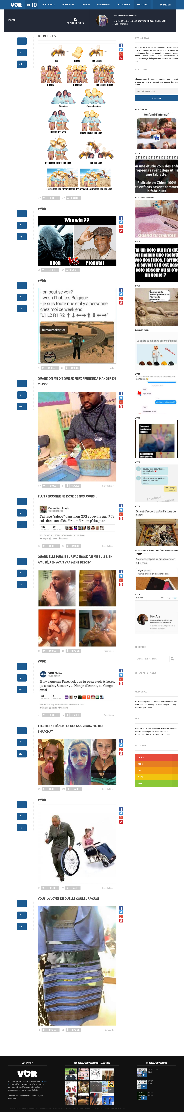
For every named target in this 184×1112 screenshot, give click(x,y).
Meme (140, 777)
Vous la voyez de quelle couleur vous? (68, 899)
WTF (140, 783)
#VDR (42, 281)
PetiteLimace (109, 651)
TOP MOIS (85, 4)
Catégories (123, 4)
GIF (139, 770)
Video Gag (162, 704)
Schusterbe (109, 1030)
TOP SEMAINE (68, 4)
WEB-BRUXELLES (117, 1108)
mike (112, 368)
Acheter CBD (160, 731)
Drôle (141, 757)
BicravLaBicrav (108, 486)
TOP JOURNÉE (48, 4)
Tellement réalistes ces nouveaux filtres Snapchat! (139, 21)
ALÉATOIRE (142, 4)
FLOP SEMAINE (103, 4)
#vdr (42, 209)
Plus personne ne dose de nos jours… (67, 496)
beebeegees (47, 36)
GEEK (140, 764)
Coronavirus (153, 1069)
